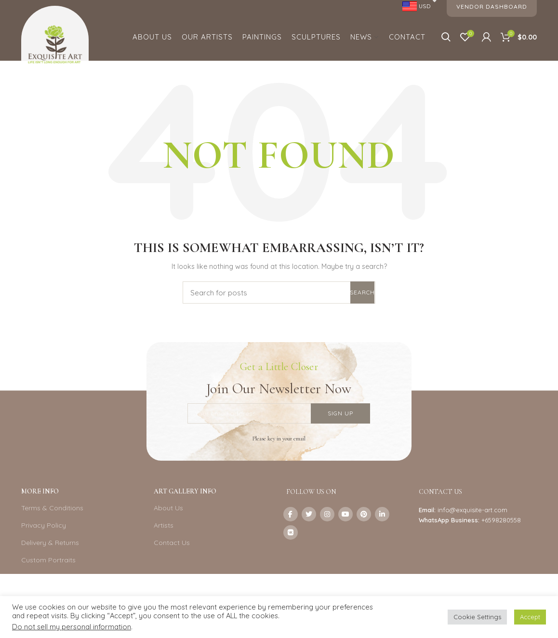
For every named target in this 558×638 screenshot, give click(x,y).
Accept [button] (530, 617)
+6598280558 (501, 520)
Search (362, 292)
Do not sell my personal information (71, 626)
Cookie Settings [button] (477, 617)
